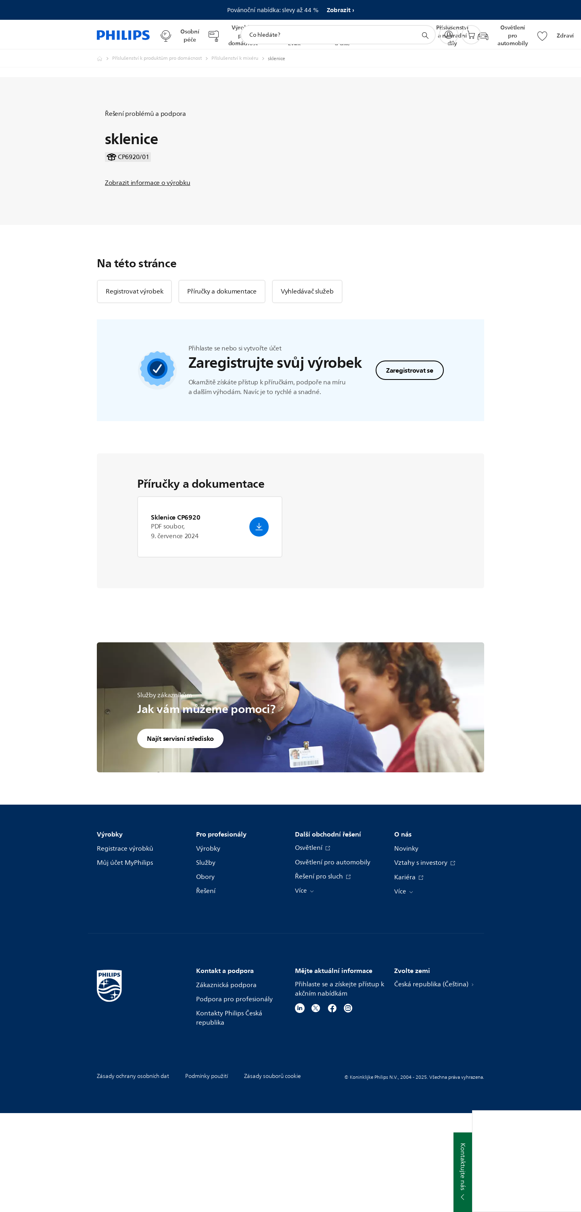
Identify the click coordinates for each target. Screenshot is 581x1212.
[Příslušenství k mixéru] (239, 58)
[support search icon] (425, 35)
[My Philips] (448, 34)
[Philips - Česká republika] (104, 58)
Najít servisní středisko (180, 837)
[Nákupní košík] (471, 34)
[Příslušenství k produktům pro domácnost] (161, 58)
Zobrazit (339, 10)
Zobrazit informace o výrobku (147, 232)
